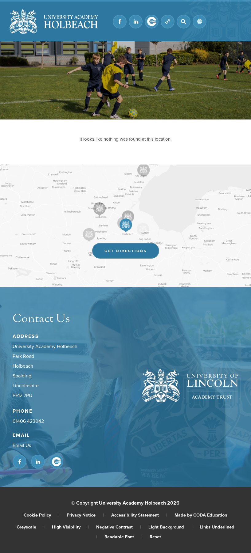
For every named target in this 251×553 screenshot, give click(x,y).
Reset (155, 536)
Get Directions (125, 250)
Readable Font (123, 536)
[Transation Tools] (199, 21)
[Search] (183, 21)
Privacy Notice (85, 515)
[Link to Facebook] (120, 21)
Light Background (170, 527)
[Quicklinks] (168, 21)
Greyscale (31, 527)
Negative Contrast (118, 527)
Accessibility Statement (139, 515)
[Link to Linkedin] (136, 21)
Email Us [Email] (22, 445)
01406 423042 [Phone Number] (28, 421)
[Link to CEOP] (152, 21)
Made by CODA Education (201, 515)
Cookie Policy (41, 515)
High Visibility (70, 527)
